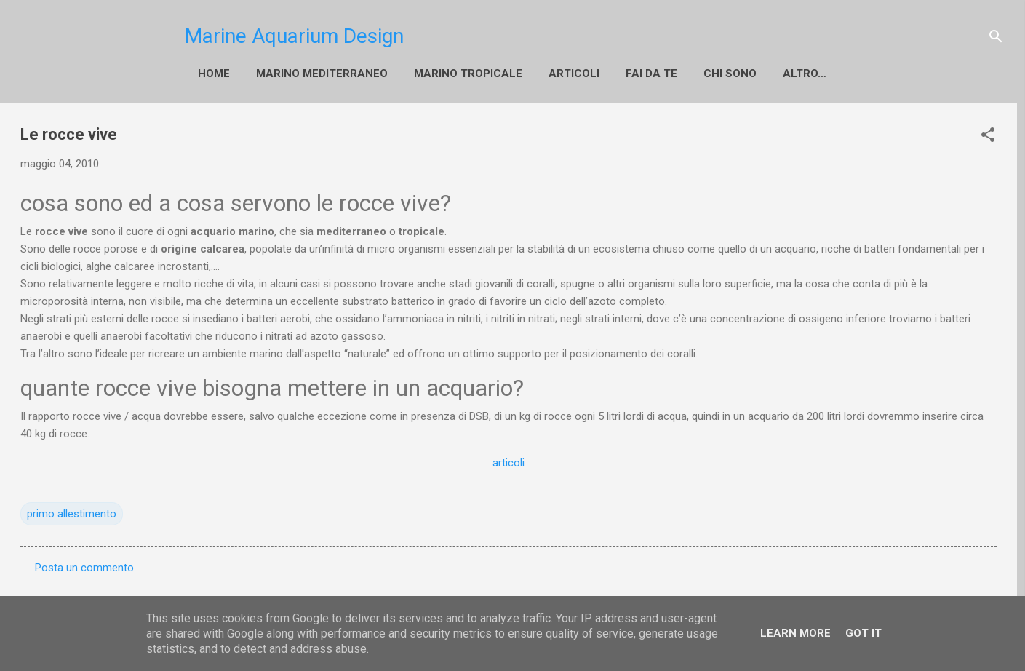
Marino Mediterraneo (322, 73)
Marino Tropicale (468, 73)
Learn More (795, 633)
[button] (988, 134)
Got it (863, 633)
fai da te (651, 73)
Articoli (574, 73)
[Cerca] (996, 36)
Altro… (804, 73)
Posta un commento (84, 567)
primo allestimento (71, 513)
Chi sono (730, 73)
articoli (508, 462)
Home (214, 73)
